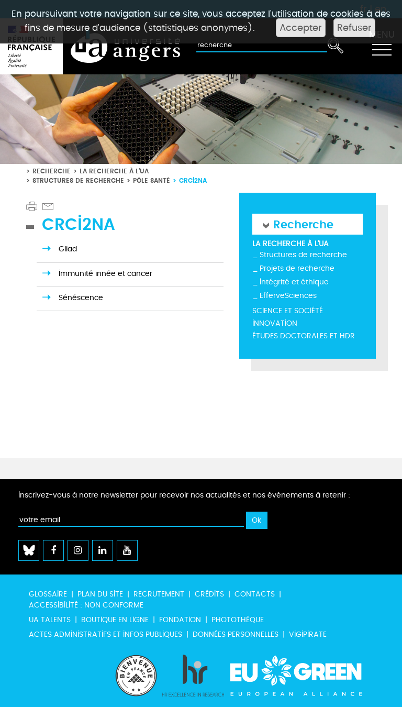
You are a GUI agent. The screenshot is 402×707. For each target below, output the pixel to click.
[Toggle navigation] (381, 46)
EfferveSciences (288, 295)
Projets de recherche (297, 268)
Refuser (354, 27)
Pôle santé (151, 180)
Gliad (68, 249)
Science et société (287, 310)
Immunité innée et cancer (105, 273)
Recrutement (158, 594)
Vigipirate (308, 634)
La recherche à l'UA (114, 171)
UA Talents (50, 619)
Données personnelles (235, 634)
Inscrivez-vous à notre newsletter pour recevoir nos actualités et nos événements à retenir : (184, 495)
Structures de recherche (78, 180)
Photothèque (237, 619)
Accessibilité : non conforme (86, 605)
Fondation (180, 619)
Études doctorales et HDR (303, 335)
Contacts (254, 594)
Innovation (274, 323)
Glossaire (48, 594)
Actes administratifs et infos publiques (105, 634)
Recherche (51, 171)
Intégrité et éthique (294, 282)
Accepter (301, 27)
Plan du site (100, 594)
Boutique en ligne (115, 619)
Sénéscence (81, 297)
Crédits (209, 594)
